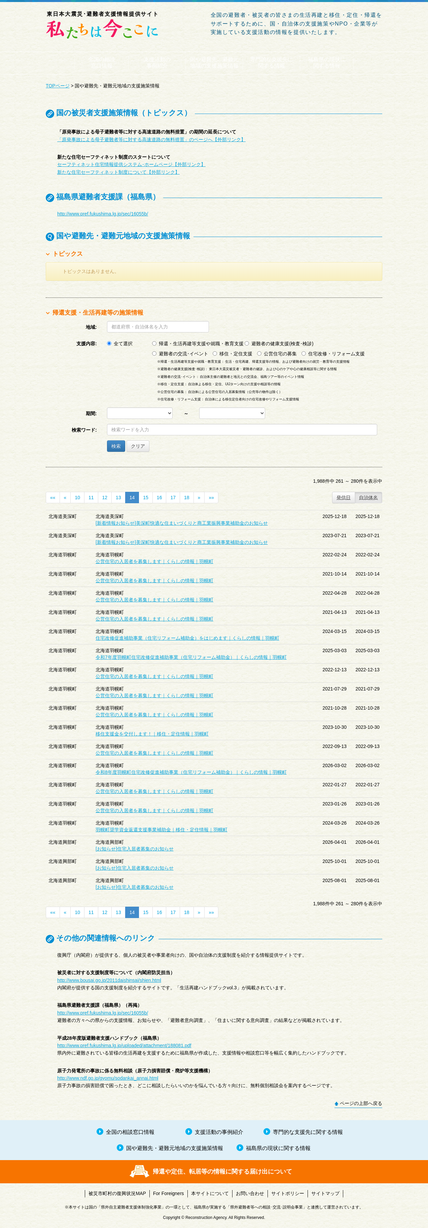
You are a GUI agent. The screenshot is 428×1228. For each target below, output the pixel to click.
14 (132, 497)
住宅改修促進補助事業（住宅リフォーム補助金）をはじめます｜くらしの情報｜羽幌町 (187, 638)
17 (173, 497)
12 (105, 497)
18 (186, 497)
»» (211, 497)
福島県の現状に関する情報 (327, 62)
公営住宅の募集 (277, 353)
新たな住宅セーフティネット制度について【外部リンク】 (118, 172)
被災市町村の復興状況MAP (117, 1193)
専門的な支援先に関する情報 (271, 62)
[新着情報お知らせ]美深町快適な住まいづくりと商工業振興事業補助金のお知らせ (182, 523)
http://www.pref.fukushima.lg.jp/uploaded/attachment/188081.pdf (124, 1045)
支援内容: (86, 343)
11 (91, 497)
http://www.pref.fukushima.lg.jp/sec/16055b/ (102, 213)
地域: (91, 327)
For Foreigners (168, 1193)
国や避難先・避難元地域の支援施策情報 (214, 62)
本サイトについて (210, 1193)
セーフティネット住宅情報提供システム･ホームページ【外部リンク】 (131, 164)
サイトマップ (325, 1193)
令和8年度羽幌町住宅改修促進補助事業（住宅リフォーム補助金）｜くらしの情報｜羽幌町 (191, 772)
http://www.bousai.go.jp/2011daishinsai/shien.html (109, 980)
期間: (91, 413)
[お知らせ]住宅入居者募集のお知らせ (135, 848)
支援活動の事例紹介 (157, 62)
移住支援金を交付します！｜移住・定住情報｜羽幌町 (152, 734)
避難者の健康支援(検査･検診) (279, 343)
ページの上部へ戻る (361, 1103)
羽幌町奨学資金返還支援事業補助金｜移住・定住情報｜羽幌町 (161, 829)
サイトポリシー (287, 1193)
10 (77, 497)
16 (159, 497)
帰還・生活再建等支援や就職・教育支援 (198, 343)
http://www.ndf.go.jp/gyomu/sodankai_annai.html (107, 1078)
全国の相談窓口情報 (101, 62)
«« (53, 497)
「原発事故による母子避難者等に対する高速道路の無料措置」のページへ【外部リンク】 (151, 139)
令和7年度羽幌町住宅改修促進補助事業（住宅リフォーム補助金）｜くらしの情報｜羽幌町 (191, 657)
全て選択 (120, 343)
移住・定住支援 (232, 353)
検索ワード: (84, 430)
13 (118, 497)
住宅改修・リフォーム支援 (333, 353)
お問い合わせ (250, 1193)
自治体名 (368, 497)
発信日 (343, 497)
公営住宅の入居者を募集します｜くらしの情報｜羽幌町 (154, 561)
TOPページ (58, 85)
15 (145, 497)
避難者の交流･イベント (180, 353)
